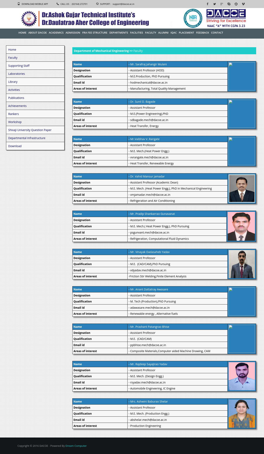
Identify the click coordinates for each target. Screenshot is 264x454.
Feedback (202, 32)
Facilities (136, 32)
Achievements (17, 106)
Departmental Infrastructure (26, 138)
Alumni (163, 32)
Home (22, 32)
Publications (16, 98)
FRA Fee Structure (94, 32)
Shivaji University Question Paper (30, 130)
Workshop (15, 122)
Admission (72, 32)
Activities (14, 90)
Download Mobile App (35, 3)
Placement (186, 32)
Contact (217, 32)
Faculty (150, 32)
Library (12, 82)
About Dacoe (37, 32)
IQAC (174, 32)
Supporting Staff (19, 66)
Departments (118, 32)
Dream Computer (76, 446)
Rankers (13, 114)
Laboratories (16, 74)
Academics (56, 32)
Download (14, 146)
